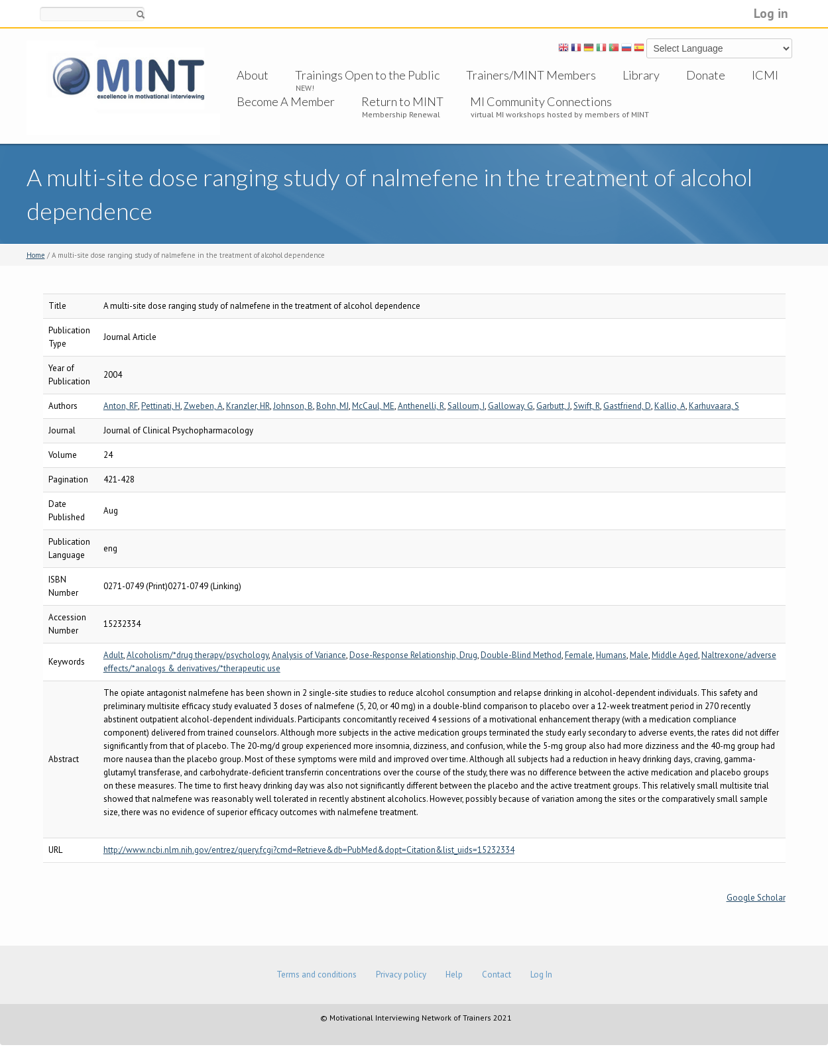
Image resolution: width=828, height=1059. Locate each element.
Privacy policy (401, 974)
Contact (496, 974)
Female (579, 655)
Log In (541, 974)
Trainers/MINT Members (531, 75)
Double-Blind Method (521, 655)
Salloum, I (466, 406)
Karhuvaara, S (714, 406)
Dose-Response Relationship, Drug (413, 655)
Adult (113, 655)
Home (36, 255)
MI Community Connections (541, 101)
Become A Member (286, 101)
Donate (705, 75)
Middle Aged (675, 655)
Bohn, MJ (332, 406)
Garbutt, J (553, 406)
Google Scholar (756, 897)
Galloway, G (510, 406)
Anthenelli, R (421, 406)
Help (454, 974)
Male (639, 655)
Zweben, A (203, 406)
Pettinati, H (160, 406)
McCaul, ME (373, 406)
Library (641, 75)
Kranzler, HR (248, 406)
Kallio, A (669, 406)
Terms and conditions (316, 974)
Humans (611, 655)
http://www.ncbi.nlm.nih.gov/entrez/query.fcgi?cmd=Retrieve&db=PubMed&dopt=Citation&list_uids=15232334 (308, 850)
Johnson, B (293, 406)
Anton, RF (120, 406)
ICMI (765, 75)
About (252, 75)
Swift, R (586, 406)
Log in (771, 13)
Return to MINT (402, 101)
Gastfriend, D (627, 406)
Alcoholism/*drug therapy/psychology (197, 655)
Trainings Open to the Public (367, 75)
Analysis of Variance (309, 655)
